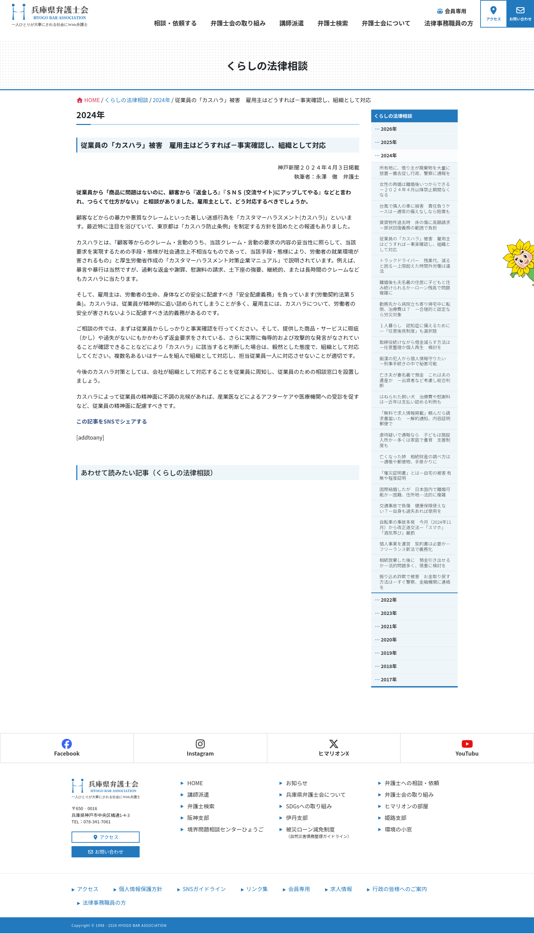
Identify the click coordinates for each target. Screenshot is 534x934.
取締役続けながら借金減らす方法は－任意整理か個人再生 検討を (414, 345)
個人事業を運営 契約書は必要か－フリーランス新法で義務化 (414, 547)
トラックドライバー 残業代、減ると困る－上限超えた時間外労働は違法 (414, 266)
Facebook (67, 749)
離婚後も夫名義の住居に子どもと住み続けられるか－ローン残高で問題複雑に (414, 288)
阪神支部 (198, 818)
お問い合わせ (106, 852)
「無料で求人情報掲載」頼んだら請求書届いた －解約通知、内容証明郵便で (414, 418)
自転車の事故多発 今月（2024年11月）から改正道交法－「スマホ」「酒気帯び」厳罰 (415, 527)
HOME (195, 783)
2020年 (389, 640)
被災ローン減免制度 (325, 833)
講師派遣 (288, 22)
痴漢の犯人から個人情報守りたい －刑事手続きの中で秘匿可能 (414, 362)
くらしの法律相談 (393, 116)
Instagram (200, 749)
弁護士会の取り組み (234, 22)
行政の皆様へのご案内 (399, 889)
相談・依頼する (171, 22)
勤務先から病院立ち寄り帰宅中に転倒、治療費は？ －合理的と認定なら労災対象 (414, 309)
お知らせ (297, 783)
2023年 (389, 613)
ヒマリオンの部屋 (406, 807)
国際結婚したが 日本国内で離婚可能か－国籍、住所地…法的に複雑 (414, 492)
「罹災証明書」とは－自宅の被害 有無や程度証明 (415, 476)
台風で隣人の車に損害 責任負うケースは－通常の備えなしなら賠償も (414, 209)
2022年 (389, 600)
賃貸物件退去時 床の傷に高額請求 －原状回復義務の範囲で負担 (417, 226)
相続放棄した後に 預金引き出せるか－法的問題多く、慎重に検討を (414, 563)
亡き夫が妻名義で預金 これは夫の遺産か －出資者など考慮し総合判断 (414, 380)
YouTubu (467, 749)
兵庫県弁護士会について (316, 795)
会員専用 (299, 889)
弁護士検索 (329, 22)
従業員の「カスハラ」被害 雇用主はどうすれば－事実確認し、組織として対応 (414, 244)
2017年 (389, 680)
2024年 (389, 156)
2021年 (389, 626)
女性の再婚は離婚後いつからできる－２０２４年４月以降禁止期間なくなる (414, 190)
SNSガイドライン (204, 889)
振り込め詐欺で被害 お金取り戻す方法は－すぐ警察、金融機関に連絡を (414, 582)
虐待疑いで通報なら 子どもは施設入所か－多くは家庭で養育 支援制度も (414, 440)
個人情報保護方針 (140, 889)
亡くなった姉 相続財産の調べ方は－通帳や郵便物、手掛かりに (414, 459)
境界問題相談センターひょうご (225, 830)
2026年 (389, 129)
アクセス (106, 837)
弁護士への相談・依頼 (412, 783)
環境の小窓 (398, 830)
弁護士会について (382, 22)
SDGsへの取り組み (309, 807)
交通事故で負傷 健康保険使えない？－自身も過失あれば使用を (412, 509)
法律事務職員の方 (444, 22)
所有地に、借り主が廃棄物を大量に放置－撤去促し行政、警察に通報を (414, 171)
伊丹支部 (297, 818)
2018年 (389, 666)
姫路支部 (396, 818)
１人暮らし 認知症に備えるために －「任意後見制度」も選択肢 (417, 329)
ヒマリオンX (333, 749)
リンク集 (257, 889)
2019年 (389, 653)
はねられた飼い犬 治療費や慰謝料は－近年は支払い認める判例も (414, 400)
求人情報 (341, 889)
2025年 (389, 142)
